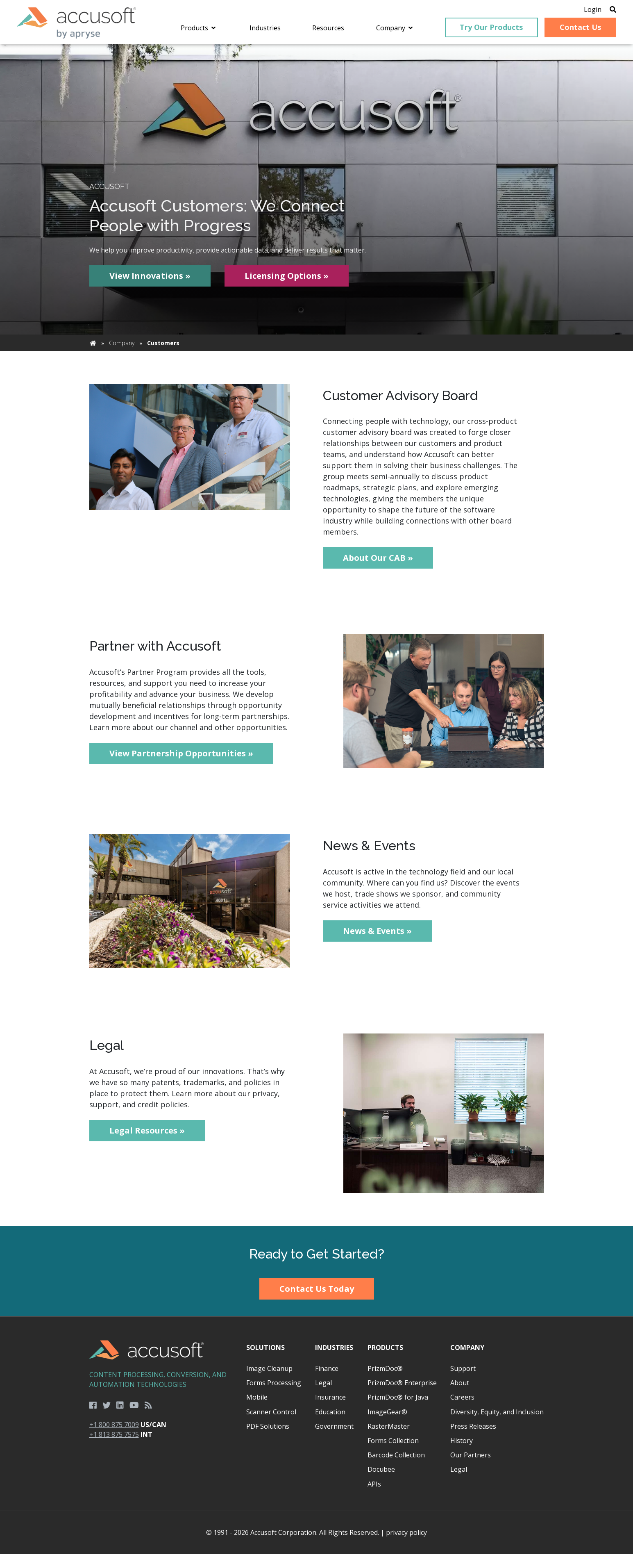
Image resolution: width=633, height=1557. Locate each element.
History (461, 1443)
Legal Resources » (147, 1133)
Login (585, 10)
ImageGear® (387, 1415)
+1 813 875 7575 (114, 1437)
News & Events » (377, 934)
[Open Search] (605, 10)
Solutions (265, 1350)
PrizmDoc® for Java (398, 1400)
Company (121, 346)
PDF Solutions (267, 1429)
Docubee (381, 1472)
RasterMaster (389, 1429)
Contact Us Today (316, 1292)
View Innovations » (150, 279)
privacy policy (406, 1535)
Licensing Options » (287, 279)
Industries (334, 1350)
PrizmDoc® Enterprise (402, 1386)
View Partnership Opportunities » (181, 756)
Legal (323, 1386)
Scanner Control (271, 1415)
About (459, 1386)
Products (385, 1350)
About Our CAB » (378, 561)
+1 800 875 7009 (114, 1427)
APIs (374, 1486)
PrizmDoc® (385, 1371)
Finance (326, 1371)
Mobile (257, 1400)
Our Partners (470, 1458)
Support (463, 1371)
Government (334, 1429)
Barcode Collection (396, 1458)
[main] (316, 638)
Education (330, 1415)
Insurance (330, 1400)
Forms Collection (393, 1443)
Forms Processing (273, 1386)
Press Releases (473, 1429)
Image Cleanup (269, 1371)
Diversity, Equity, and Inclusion (497, 1415)
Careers (462, 1400)
